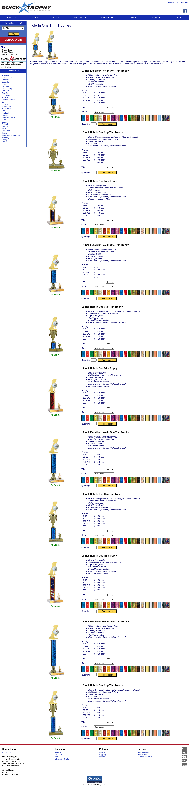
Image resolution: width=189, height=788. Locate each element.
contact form (7, 752)
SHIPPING (178, 18)
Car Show (6, 86)
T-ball (4, 129)
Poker (4, 120)
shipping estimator (145, 757)
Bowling (5, 84)
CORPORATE (79, 18)
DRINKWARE (106, 18)
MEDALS (55, 18)
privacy (102, 752)
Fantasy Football (8, 100)
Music (4, 111)
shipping (102, 755)
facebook (58, 755)
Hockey (5, 104)
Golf (3, 102)
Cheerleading (7, 89)
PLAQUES (34, 18)
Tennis (4, 133)
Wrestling (5, 137)
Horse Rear (6, 109)
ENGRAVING (132, 18)
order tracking (143, 755)
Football (5, 98)
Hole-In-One (6, 106)
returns (102, 757)
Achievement (7, 78)
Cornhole (5, 91)
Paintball (5, 113)
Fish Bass (6, 95)
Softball (5, 124)
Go (13, 34)
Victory (4, 140)
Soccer (4, 122)
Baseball (5, 80)
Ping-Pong (6, 131)
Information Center (62, 759)
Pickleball (5, 115)
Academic (6, 75)
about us (58, 752)
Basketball (6, 82)
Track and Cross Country (11, 135)
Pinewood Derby (8, 117)
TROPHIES (11, 18)
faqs (56, 757)
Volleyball (5, 142)
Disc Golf (5, 93)
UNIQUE (155, 18)
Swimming (6, 126)
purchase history (144, 752)
